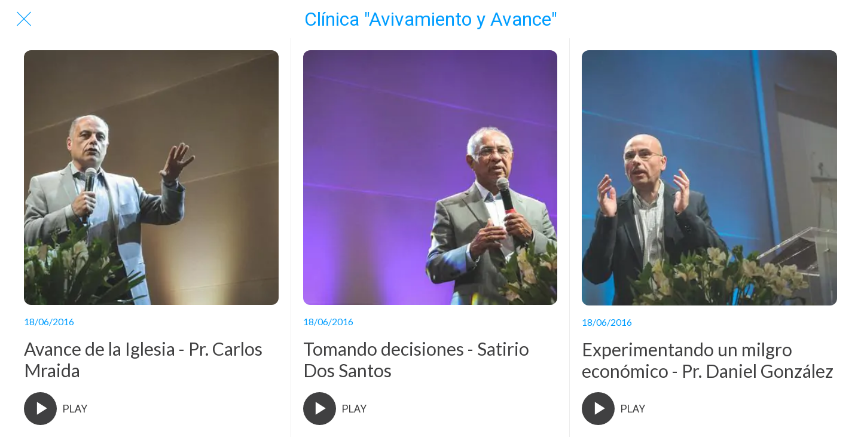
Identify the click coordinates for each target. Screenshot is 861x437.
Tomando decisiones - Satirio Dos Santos (416, 359)
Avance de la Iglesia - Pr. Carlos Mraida (143, 359)
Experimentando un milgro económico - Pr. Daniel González (707, 359)
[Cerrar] (24, 19)
